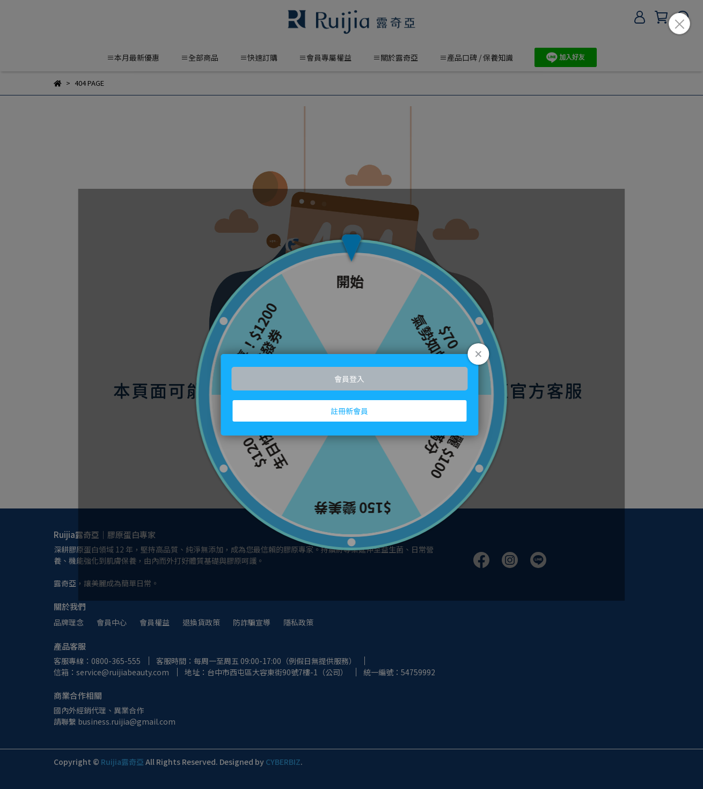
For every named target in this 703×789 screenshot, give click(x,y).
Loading (351, 395)
